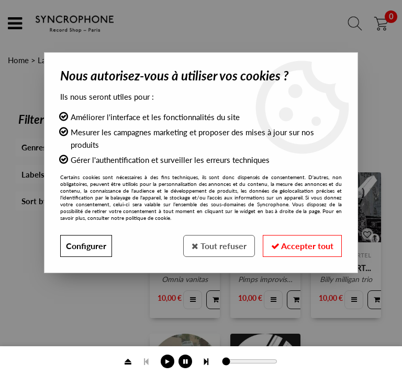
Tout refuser (219, 246)
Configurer (86, 246)
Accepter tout (302, 246)
